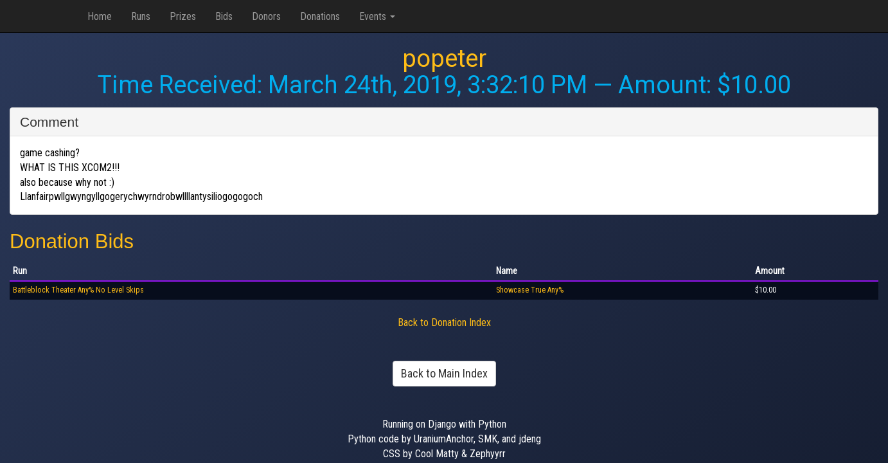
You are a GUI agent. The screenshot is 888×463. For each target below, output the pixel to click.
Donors (266, 16)
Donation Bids (72, 241)
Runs (140, 16)
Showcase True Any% (530, 290)
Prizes (183, 16)
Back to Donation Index (444, 322)
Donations (320, 16)
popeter (444, 58)
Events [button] (377, 16)
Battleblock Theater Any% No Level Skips (78, 290)
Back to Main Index (444, 373)
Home (99, 16)
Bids (224, 16)
